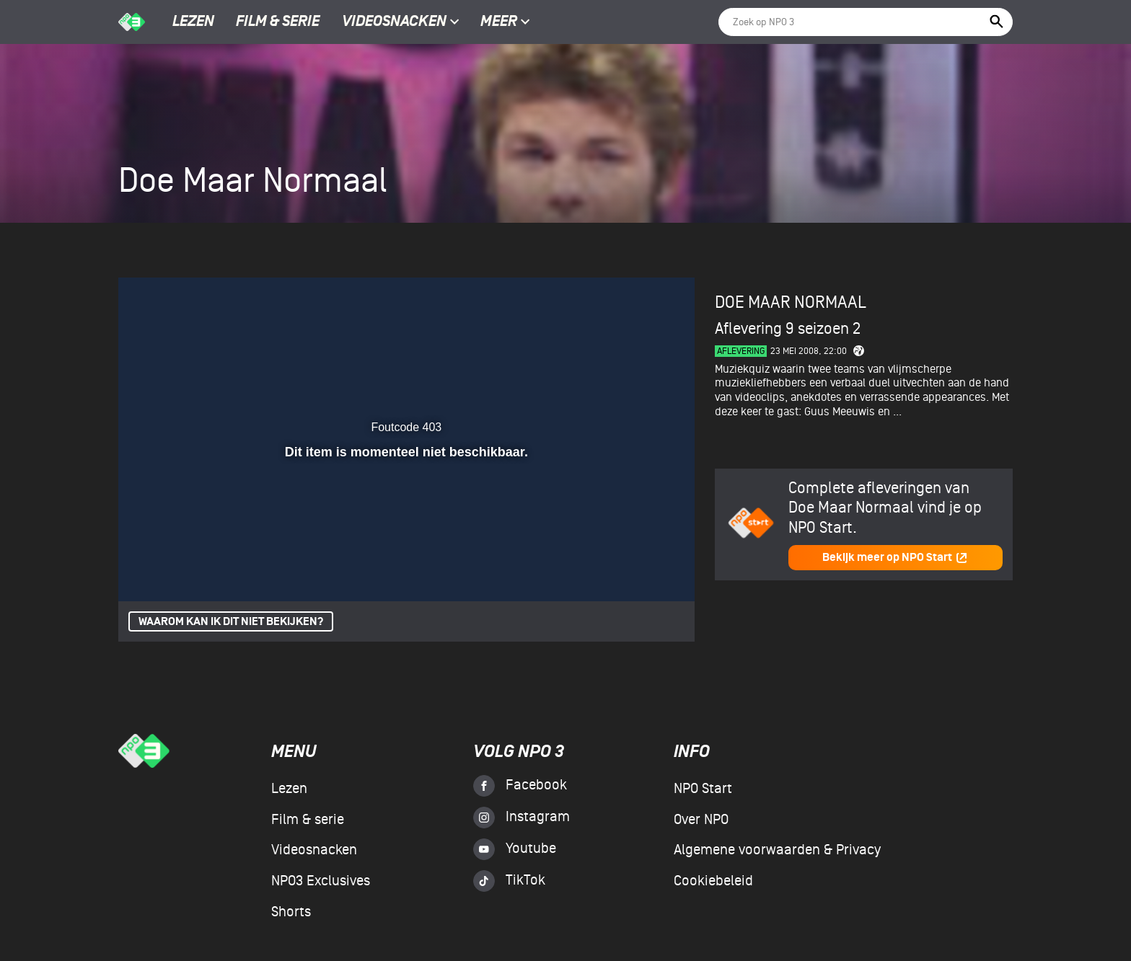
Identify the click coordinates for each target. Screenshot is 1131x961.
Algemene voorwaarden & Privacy (777, 850)
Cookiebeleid (713, 881)
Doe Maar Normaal (790, 302)
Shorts (291, 912)
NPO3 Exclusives (320, 881)
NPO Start (703, 789)
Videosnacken (394, 22)
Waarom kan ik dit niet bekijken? (230, 622)
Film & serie (278, 22)
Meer (505, 22)
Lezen (193, 22)
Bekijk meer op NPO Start (895, 557)
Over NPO (701, 820)
